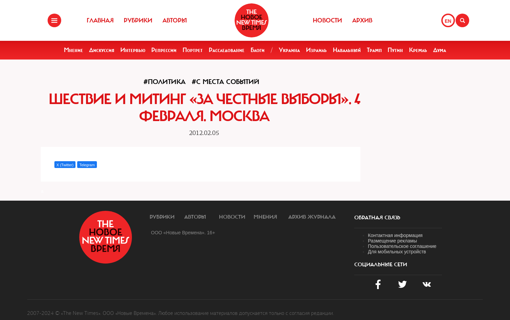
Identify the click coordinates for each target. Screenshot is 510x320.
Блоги (258, 50)
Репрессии (163, 50)
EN (448, 21)
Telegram (87, 165)
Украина (289, 50)
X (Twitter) (64, 165)
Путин (395, 50)
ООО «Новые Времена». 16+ (183, 232)
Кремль (418, 50)
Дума (439, 50)
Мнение (73, 50)
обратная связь (377, 217)
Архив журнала (312, 217)
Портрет (193, 50)
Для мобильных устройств (397, 251)
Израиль (316, 50)
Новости (327, 20)
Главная (100, 20)
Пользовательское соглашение (402, 246)
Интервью (133, 50)
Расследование (226, 50)
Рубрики (138, 20)
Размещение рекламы (392, 240)
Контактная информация (395, 235)
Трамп (374, 50)
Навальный (347, 50)
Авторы (175, 20)
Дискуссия (101, 50)
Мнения (265, 217)
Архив (362, 20)
